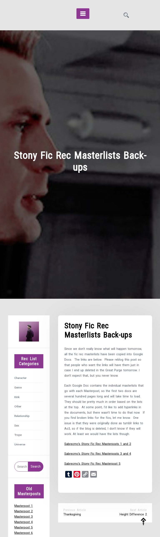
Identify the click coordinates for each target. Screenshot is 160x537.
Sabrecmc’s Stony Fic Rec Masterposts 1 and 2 (97, 444)
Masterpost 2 (23, 511)
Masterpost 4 (23, 522)
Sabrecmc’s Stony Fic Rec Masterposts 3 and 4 (97, 454)
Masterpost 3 (23, 517)
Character (20, 378)
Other (17, 406)
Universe (19, 444)
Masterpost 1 (23, 506)
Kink (17, 397)
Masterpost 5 (23, 527)
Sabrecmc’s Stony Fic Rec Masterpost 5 (92, 464)
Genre (18, 387)
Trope (18, 434)
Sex (16, 425)
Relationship (22, 416)
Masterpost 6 (23, 533)
